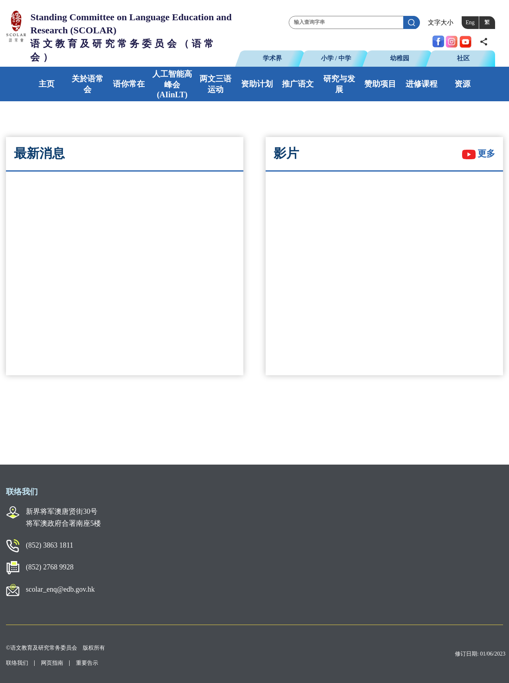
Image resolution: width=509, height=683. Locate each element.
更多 (478, 153)
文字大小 (440, 22)
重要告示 (87, 663)
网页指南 (52, 663)
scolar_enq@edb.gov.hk (60, 589)
